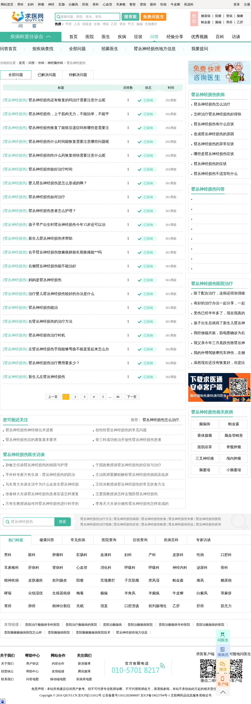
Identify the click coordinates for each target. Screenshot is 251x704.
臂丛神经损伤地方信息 (155, 48)
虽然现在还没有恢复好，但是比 (219, 363)
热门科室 (15, 540)
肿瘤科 (57, 555)
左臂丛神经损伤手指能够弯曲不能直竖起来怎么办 (68, 349)
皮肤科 (178, 555)
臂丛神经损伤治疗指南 (96, 524)
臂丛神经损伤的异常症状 (214, 144)
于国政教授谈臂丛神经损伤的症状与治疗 (128, 465)
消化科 (105, 568)
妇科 (31, 4)
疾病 (122, 36)
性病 (163, 4)
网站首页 (7, 4)
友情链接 (58, 671)
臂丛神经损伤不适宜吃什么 (216, 174)
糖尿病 (205, 16)
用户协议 (32, 663)
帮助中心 (32, 671)
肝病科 (33, 568)
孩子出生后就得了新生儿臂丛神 (219, 323)
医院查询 (109, 540)
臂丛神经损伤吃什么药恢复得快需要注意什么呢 (66, 155)
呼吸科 (129, 568)
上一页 (53, 397)
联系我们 (7, 679)
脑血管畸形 (234, 435)
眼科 (153, 4)
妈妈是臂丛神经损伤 (44, 280)
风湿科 (188, 4)
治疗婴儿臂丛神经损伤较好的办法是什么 (61, 294)
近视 (97, 24)
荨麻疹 (226, 593)
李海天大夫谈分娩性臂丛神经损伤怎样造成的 (132, 504)
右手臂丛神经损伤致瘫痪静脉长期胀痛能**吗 (65, 252)
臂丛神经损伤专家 (180, 519)
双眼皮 (87, 24)
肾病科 (57, 568)
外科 (41, 63)
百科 (220, 36)
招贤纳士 (7, 671)
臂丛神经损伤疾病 (208, 94)
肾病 (143, 4)
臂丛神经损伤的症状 (210, 164)
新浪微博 (84, 663)
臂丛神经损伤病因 (126, 519)
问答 (154, 36)
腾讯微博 (84, 671)
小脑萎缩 (233, 470)
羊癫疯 (154, 593)
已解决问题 (47, 75)
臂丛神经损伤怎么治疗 (160, 420)
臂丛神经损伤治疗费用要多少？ (54, 363)
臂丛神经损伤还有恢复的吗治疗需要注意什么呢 (66, 100)
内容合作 (58, 663)
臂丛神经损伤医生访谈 (24, 454)
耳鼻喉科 (11, 568)
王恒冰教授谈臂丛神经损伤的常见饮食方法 (130, 484)
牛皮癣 (176, 4)
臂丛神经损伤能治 (43, 308)
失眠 (80, 606)
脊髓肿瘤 (233, 447)
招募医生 (109, 48)
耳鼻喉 (121, 4)
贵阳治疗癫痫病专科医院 (42, 624)
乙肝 (114, 24)
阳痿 (218, 16)
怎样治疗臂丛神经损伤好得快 (217, 114)
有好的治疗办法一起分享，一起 (219, 303)
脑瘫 (240, 16)
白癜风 (74, 4)
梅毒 (80, 593)
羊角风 (129, 593)
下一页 (131, 397)
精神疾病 (11, 580)
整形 (132, 4)
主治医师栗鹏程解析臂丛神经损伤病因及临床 (132, 475)
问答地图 (32, 679)
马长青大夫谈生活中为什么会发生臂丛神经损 (42, 484)
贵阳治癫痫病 (112, 624)
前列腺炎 (59, 580)
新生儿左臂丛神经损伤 (46, 377)
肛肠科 (81, 555)
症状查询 (140, 540)
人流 (77, 24)
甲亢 (131, 24)
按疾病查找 (42, 48)
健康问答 (46, 540)
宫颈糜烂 (151, 24)
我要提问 (199, 48)
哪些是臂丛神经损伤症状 (214, 154)
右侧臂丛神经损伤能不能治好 (52, 266)
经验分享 (175, 36)
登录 (236, 4)
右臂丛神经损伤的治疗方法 (50, 321)
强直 (104, 606)
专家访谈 (203, 540)
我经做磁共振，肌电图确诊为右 (219, 333)
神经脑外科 (55, 63)
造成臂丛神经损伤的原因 (214, 134)
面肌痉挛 (204, 447)
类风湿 (154, 580)
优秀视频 (199, 36)
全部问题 (77, 48)
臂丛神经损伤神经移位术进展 (29, 430)
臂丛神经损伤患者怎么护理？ (52, 211)
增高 (105, 24)
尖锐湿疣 (35, 593)
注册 (247, 4)
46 (117, 397)
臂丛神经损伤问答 (208, 189)
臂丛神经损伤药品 (180, 524)
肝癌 (200, 606)
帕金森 (205, 22)
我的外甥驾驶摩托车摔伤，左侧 (219, 353)
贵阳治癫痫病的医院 (210, 624)
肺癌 (32, 606)
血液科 (105, 555)
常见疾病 (78, 540)
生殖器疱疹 (61, 593)
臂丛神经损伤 (15, 100)
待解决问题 (78, 75)
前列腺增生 (158, 606)
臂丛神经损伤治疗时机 (46, 335)
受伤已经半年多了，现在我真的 (219, 313)
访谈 (236, 36)
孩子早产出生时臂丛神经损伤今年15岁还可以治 (66, 225)
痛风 (200, 580)
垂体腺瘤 (204, 435)
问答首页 (8, 48)
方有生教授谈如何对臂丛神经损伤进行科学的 (42, 504)
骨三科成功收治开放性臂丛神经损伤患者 (128, 440)
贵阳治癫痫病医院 (140, 624)
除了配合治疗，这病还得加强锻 (219, 293)
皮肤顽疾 (35, 580)
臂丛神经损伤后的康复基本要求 (31, 440)
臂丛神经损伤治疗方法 (96, 519)
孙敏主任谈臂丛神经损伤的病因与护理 (36, 465)
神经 (51, 4)
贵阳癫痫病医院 (59, 632)
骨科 (96, 4)
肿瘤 (41, 4)
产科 (152, 555)
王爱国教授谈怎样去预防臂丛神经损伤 (126, 494)
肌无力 (226, 606)
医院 (89, 36)
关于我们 (7, 663)
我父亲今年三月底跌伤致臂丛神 (219, 343)
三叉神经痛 (205, 458)
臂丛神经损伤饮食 (153, 519)
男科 (20, 4)
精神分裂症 (61, 606)
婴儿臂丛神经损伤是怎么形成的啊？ (57, 183)
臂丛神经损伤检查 (153, 524)
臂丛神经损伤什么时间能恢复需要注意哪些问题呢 (68, 142)
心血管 (108, 4)
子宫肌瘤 (131, 580)
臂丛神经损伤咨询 (208, 524)
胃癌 (229, 22)
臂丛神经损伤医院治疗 (212, 283)
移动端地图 (58, 679)
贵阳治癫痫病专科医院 (174, 624)
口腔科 (226, 555)
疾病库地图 (84, 679)
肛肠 (62, 4)
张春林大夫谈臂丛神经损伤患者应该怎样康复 (42, 494)
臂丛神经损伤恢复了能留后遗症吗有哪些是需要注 (68, 128)
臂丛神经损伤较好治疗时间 (50, 169)
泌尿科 (202, 568)
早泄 (68, 24)
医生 (106, 36)
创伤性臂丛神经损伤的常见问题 (121, 430)
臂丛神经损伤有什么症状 (214, 124)
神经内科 (180, 568)
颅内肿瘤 (233, 458)
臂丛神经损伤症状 (126, 524)
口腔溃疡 (131, 606)
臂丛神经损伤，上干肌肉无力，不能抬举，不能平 (68, 114)
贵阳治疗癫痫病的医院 (81, 624)
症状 (138, 36)
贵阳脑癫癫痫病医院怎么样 (23, 632)
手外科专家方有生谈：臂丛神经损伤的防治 (40, 475)
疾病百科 (171, 540)
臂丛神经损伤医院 (208, 519)
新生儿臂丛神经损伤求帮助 (50, 238)
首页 (73, 36)
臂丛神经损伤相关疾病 (212, 412)
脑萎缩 (204, 470)
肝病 (85, 4)
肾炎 (122, 24)
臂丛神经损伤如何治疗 (46, 197)
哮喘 (8, 593)
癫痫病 (204, 424)
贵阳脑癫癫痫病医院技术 (93, 632)
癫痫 (139, 24)
